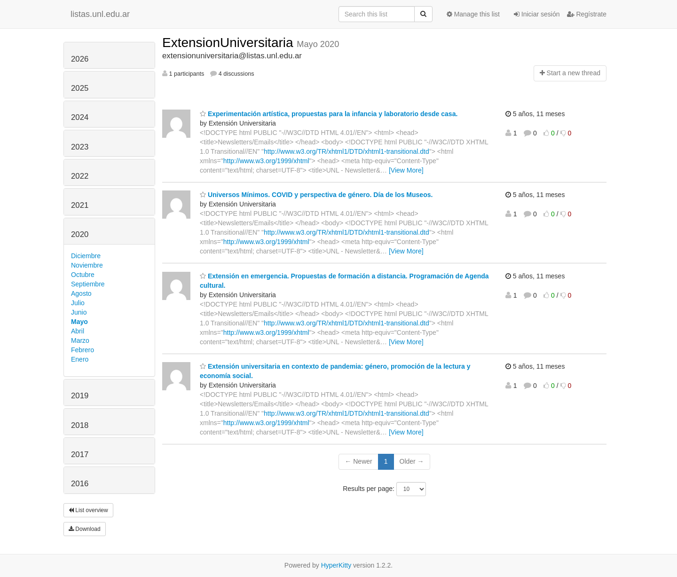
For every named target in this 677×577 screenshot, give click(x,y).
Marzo (80, 340)
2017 (79, 454)
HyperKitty (336, 565)
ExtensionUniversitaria (229, 42)
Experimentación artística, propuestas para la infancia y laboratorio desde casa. (328, 114)
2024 (79, 117)
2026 (79, 59)
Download (85, 529)
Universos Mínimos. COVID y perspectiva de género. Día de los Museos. (316, 194)
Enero (79, 359)
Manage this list (473, 14)
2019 (79, 395)
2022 (79, 176)
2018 (79, 425)
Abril (77, 331)
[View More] (406, 170)
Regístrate (586, 14)
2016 (79, 483)
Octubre (82, 274)
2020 (79, 234)
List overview (88, 510)
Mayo (79, 321)
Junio (79, 312)
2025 (79, 88)
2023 (79, 146)
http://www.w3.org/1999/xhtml (266, 161)
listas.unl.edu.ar (100, 14)
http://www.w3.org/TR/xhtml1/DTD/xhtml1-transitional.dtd (346, 151)
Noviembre (87, 265)
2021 (79, 205)
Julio (78, 303)
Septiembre (88, 284)
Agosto (81, 293)
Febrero (82, 350)
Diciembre (86, 256)
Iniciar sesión (537, 14)
